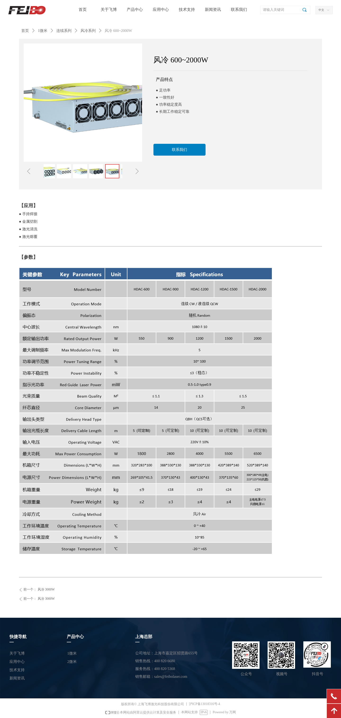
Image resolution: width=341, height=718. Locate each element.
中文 (321, 10)
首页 (25, 31)
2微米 (72, 662)
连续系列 (64, 31)
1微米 (42, 31)
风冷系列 (88, 31)
